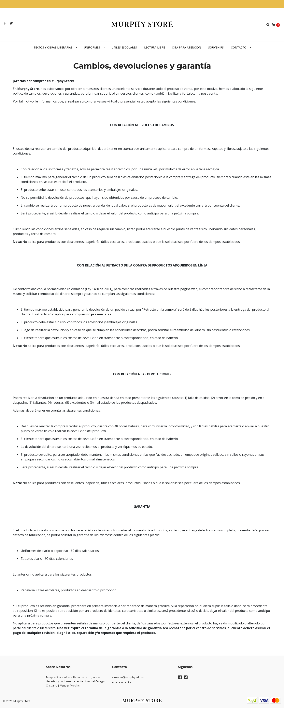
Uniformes (92, 47)
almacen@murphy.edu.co (128, 677)
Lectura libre (154, 47)
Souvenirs (216, 47)
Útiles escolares (124, 47)
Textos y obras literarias (53, 47)
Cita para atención (186, 47)
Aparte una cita (121, 682)
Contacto (238, 47)
